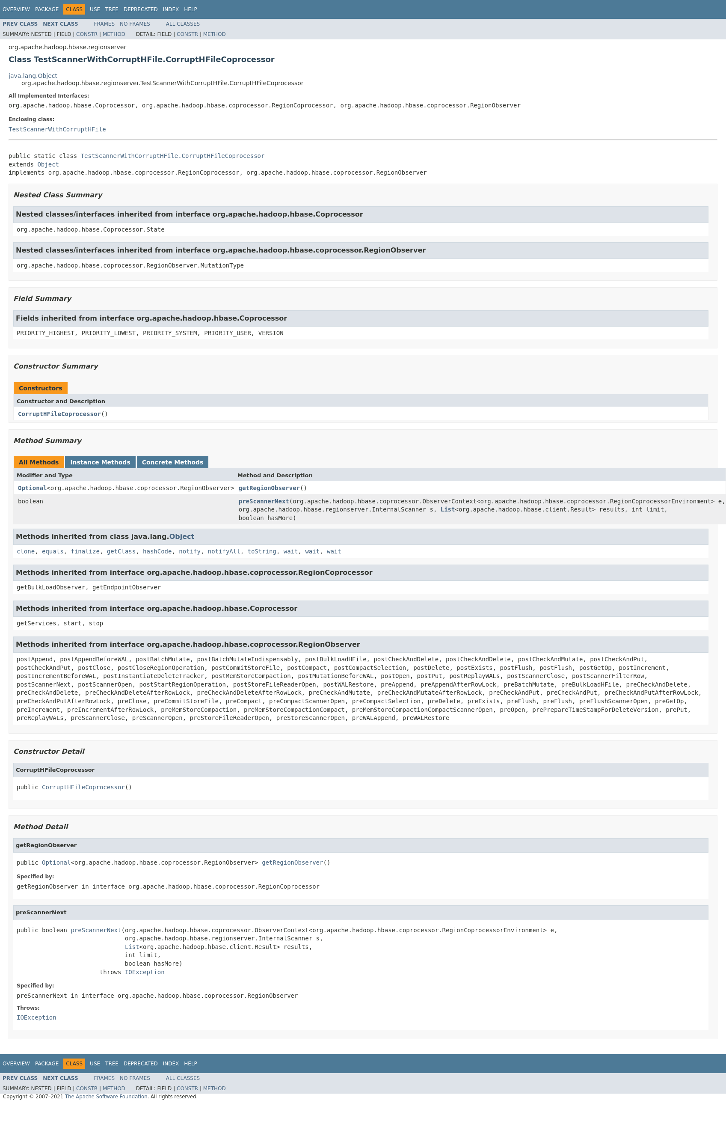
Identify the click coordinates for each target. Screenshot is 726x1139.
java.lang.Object (33, 75)
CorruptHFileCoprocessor (59, 413)
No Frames (135, 24)
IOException (145, 972)
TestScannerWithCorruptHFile (57, 129)
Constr (87, 34)
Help (190, 9)
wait (291, 551)
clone (26, 551)
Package (47, 9)
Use (95, 9)
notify (190, 551)
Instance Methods (100, 462)
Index (171, 9)
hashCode (157, 551)
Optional (32, 488)
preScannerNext (264, 501)
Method (114, 34)
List (448, 509)
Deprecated (141, 9)
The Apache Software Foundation (106, 1097)
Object (48, 164)
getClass (121, 551)
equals (53, 551)
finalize (85, 551)
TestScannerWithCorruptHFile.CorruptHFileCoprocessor (173, 155)
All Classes (183, 24)
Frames (104, 24)
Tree (112, 9)
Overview (16, 9)
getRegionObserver (269, 488)
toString (262, 551)
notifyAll (224, 551)
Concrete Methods (173, 462)
